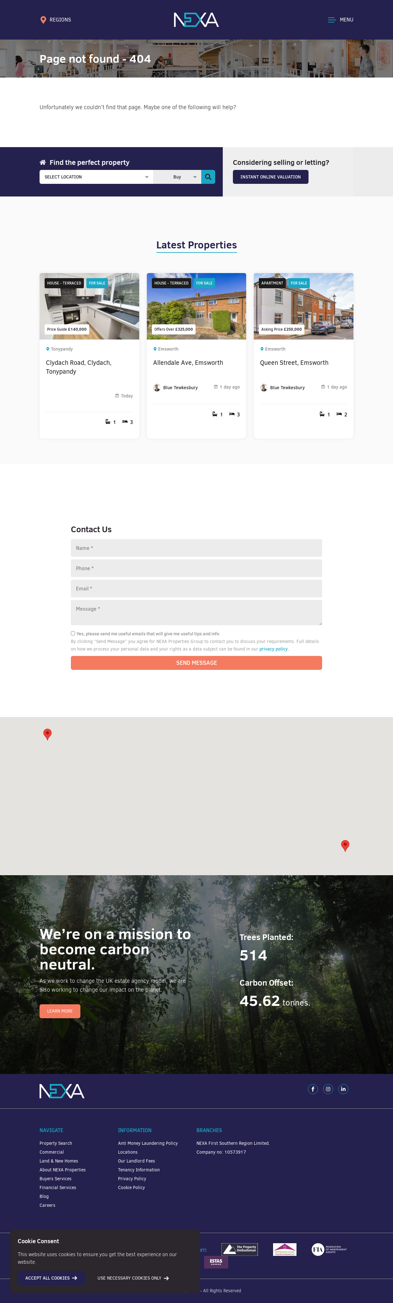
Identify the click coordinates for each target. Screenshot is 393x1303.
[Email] (196, 588)
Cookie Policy (131, 1188)
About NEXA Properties (63, 1170)
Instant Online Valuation (270, 177)
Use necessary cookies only (133, 1278)
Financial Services (58, 1188)
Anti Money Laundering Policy (148, 1143)
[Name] (196, 548)
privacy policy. (274, 649)
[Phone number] (196, 568)
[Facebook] (313, 1089)
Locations (128, 1152)
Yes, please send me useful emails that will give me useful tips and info (145, 634)
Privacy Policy (132, 1179)
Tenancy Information (139, 1170)
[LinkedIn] (343, 1089)
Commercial (52, 1152)
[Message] (196, 612)
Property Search (56, 1143)
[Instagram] (328, 1089)
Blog (44, 1197)
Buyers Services (56, 1179)
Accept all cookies (51, 1278)
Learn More (60, 1011)
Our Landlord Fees (136, 1161)
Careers (47, 1205)
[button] (345, 846)
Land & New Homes (59, 1161)
